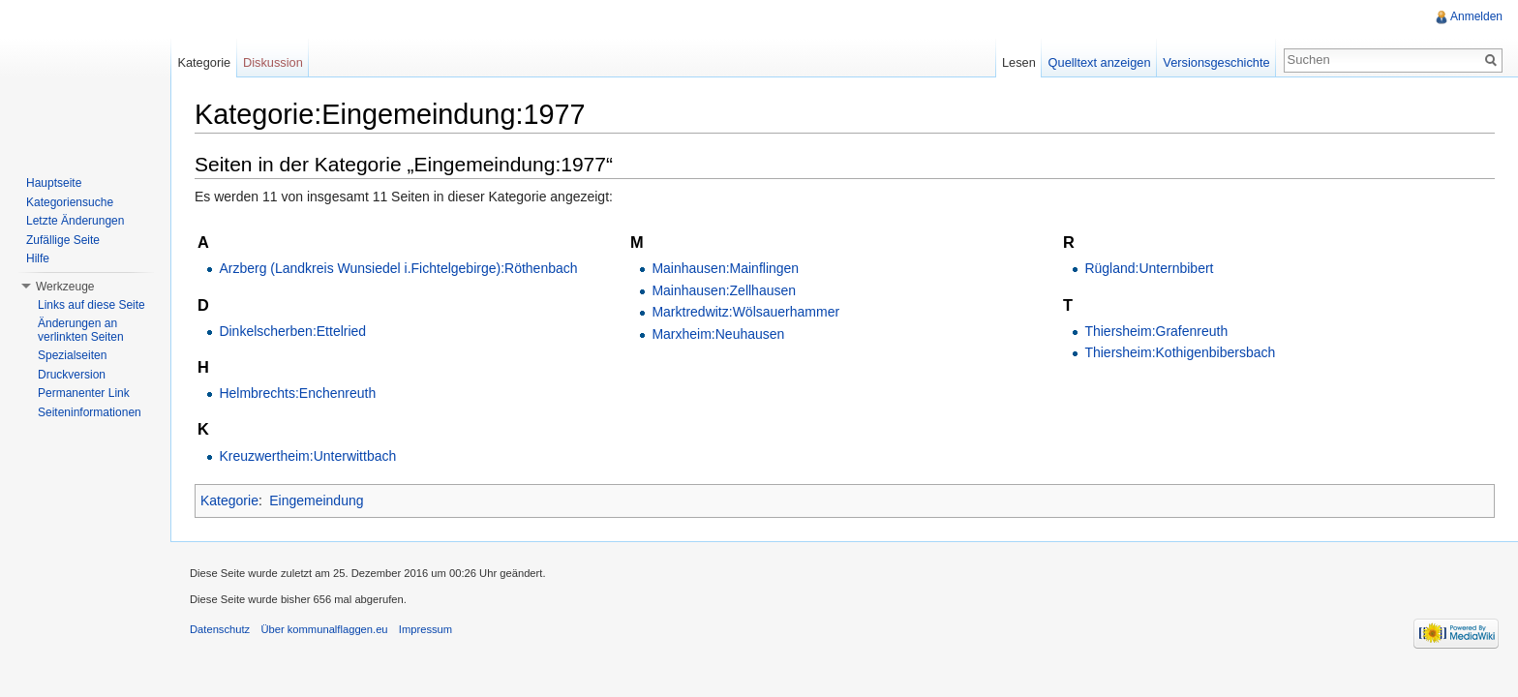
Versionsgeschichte (1216, 62)
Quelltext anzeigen (1099, 62)
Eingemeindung (316, 500)
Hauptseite (53, 183)
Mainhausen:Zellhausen (724, 290)
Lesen (1019, 62)
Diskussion (273, 62)
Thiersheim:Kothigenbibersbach (1179, 352)
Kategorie (229, 500)
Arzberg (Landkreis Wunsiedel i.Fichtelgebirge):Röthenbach (398, 268)
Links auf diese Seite (91, 305)
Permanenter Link (84, 393)
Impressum (425, 629)
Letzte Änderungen (75, 220)
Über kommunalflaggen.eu (323, 629)
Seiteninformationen (89, 412)
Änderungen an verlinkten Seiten (81, 330)
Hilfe (37, 258)
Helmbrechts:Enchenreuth (297, 393)
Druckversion (72, 374)
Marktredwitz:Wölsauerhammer (745, 311)
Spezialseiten (72, 355)
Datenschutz (220, 629)
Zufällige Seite (63, 240)
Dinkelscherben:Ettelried (292, 331)
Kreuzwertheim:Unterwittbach (307, 456)
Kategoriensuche (69, 202)
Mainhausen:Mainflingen (725, 268)
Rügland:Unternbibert (1148, 268)
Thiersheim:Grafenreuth (1156, 331)
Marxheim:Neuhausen (718, 334)
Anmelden (1476, 16)
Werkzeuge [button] (65, 286)
